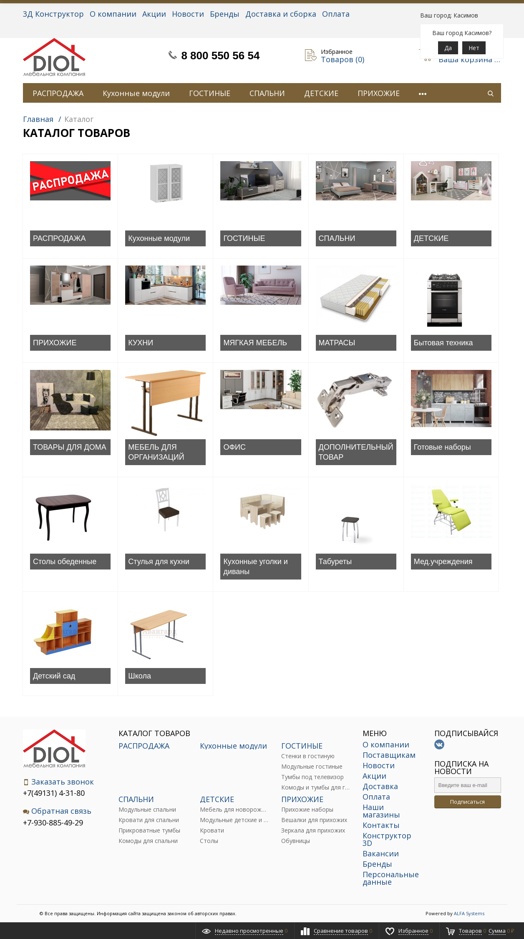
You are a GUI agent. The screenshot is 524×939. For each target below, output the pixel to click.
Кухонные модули (136, 93)
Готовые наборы (442, 447)
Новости (188, 14)
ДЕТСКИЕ (321, 93)
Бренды (224, 14)
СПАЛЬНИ (267, 93)
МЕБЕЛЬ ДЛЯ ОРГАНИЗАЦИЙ (156, 452)
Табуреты (335, 561)
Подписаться (467, 801)
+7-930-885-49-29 (53, 823)
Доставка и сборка (280, 14)
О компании (113, 14)
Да (448, 48)
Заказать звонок (58, 782)
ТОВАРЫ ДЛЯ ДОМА (69, 447)
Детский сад (54, 676)
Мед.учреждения (443, 561)
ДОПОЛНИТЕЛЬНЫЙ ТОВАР (356, 452)
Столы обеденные (64, 561)
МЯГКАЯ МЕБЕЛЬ (255, 343)
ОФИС (234, 447)
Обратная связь (57, 811)
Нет (474, 48)
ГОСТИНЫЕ (209, 93)
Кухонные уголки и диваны (255, 566)
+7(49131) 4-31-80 (54, 793)
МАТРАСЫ (337, 343)
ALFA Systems (469, 913)
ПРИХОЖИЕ (379, 93)
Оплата (336, 14)
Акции (154, 14)
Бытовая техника (443, 343)
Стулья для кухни (158, 561)
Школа (139, 676)
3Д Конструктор (53, 14)
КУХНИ (140, 343)
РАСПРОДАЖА (58, 93)
